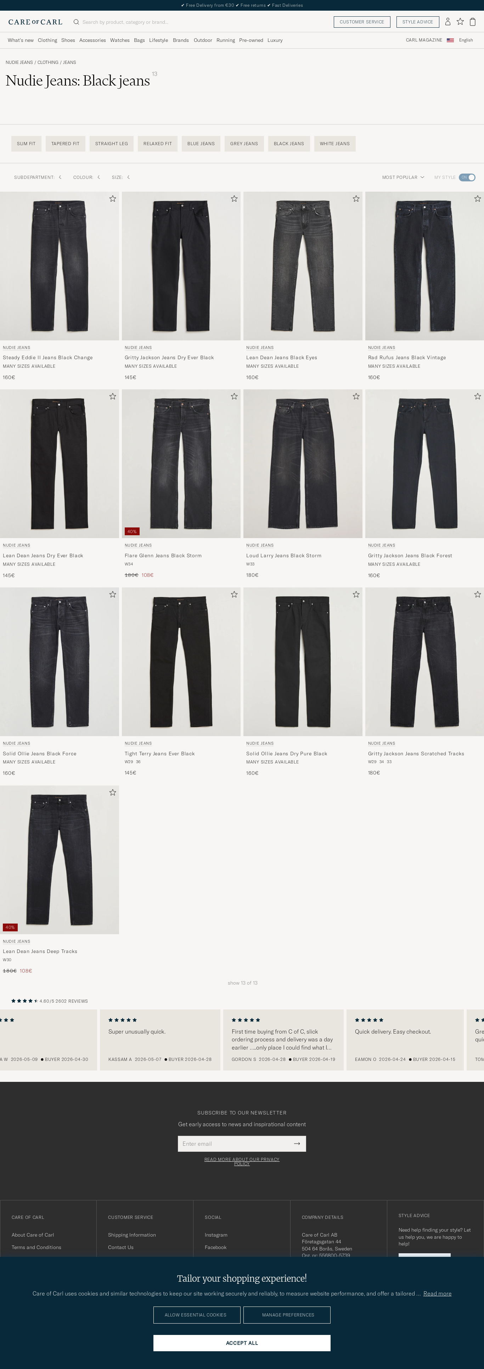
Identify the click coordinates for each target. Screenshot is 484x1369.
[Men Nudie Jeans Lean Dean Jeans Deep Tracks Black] (59, 859)
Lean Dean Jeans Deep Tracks (40, 951)
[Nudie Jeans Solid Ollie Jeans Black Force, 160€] (59, 682)
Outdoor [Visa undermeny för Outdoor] (203, 40)
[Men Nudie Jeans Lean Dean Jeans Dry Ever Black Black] (59, 463)
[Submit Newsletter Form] (297, 1143)
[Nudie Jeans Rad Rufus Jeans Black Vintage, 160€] (424, 286)
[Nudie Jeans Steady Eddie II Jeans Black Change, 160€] (59, 286)
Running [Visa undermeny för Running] (225, 40)
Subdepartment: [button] (38, 177)
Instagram (216, 1235)
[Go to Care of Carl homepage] (35, 22)
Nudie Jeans (19, 62)
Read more (437, 1293)
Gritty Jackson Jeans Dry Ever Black (169, 357)
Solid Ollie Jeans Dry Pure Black (286, 753)
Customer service (362, 21)
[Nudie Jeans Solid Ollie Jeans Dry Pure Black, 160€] (302, 682)
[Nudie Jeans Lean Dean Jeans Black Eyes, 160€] (302, 286)
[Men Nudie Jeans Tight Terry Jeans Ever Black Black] (181, 661)
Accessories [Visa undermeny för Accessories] (92, 40)
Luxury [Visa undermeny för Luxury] (275, 40)
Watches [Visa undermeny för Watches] (120, 40)
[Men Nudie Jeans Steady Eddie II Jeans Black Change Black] (59, 266)
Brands (181, 40)
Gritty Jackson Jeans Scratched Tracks (416, 753)
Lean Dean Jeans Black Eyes (281, 357)
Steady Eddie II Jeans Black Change (48, 357)
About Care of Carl (33, 1235)
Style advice (418, 21)
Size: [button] (121, 177)
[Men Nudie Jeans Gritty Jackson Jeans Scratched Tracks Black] (424, 661)
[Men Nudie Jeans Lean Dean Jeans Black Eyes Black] (302, 266)
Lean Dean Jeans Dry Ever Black (43, 555)
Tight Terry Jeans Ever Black (160, 753)
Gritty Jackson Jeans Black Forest (410, 555)
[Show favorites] (460, 22)
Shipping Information (132, 1235)
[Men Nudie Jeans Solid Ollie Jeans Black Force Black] (59, 661)
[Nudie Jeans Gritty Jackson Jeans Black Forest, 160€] (424, 484)
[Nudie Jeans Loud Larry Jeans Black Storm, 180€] (302, 484)
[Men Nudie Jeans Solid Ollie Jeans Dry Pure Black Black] (302, 661)
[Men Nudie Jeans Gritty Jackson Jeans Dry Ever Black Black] (181, 266)
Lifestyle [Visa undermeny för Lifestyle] (158, 40)
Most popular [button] (403, 177)
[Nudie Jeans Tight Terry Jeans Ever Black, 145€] (181, 682)
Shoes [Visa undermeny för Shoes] (68, 40)
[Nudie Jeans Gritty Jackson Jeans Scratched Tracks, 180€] (424, 682)
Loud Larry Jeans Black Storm (284, 555)
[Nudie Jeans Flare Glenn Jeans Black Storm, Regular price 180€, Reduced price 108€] (181, 484)
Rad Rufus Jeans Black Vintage (407, 357)
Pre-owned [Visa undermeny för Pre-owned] (251, 40)
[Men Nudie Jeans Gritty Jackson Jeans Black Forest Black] (424, 463)
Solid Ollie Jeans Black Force (39, 753)
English (466, 40)
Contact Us (121, 1247)
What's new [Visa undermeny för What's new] (21, 40)
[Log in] (447, 22)
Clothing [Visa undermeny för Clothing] (47, 40)
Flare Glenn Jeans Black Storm (163, 555)
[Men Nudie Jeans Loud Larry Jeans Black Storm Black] (302, 463)
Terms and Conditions (36, 1247)
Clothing (48, 62)
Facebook (215, 1247)
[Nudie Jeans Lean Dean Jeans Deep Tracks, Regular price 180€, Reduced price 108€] (59, 880)
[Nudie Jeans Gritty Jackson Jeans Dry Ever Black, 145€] (181, 286)
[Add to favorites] (111, 200)
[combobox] (466, 40)
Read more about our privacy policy (242, 1161)
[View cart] (472, 22)
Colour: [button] (87, 177)
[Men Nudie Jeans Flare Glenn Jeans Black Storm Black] (181, 463)
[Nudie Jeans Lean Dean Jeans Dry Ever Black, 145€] (59, 484)
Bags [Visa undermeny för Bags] (139, 40)
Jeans (69, 62)
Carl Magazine (424, 40)
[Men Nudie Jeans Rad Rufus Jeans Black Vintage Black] (424, 266)
